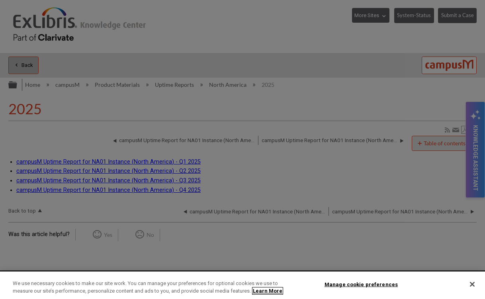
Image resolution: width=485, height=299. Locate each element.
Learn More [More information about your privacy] (267, 291)
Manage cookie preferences (361, 284)
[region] (242, 285)
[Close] (472, 284)
